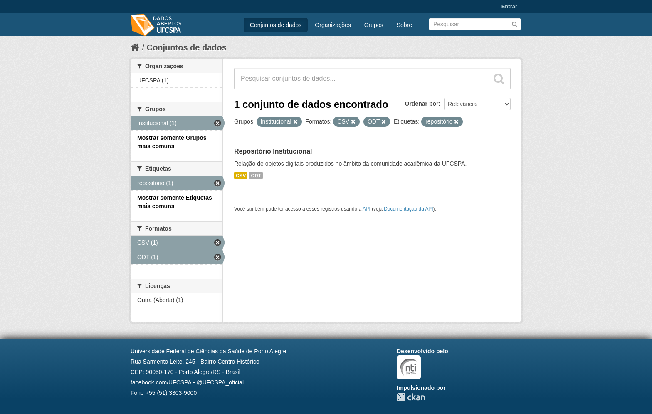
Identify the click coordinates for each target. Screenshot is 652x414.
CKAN (411, 397)
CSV (241, 175)
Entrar (509, 6)
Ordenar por (422, 103)
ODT (256, 175)
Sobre (404, 25)
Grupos (373, 25)
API (366, 209)
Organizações (333, 25)
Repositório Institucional (273, 151)
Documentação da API (408, 209)
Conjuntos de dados (276, 25)
